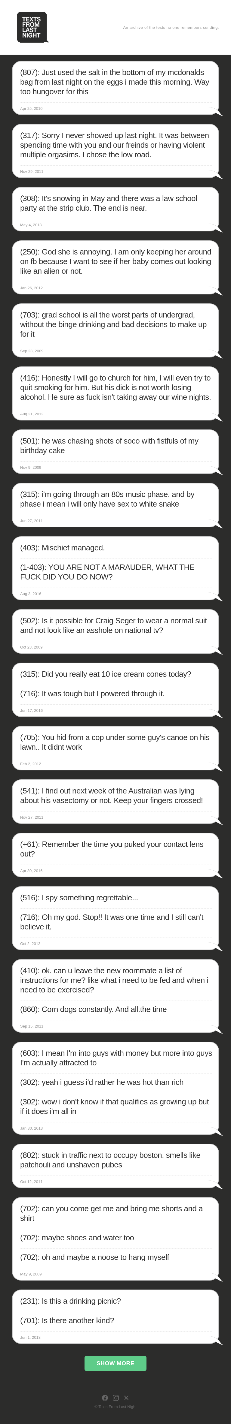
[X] (126, 1398)
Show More (115, 1363)
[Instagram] (116, 1398)
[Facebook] (105, 1398)
